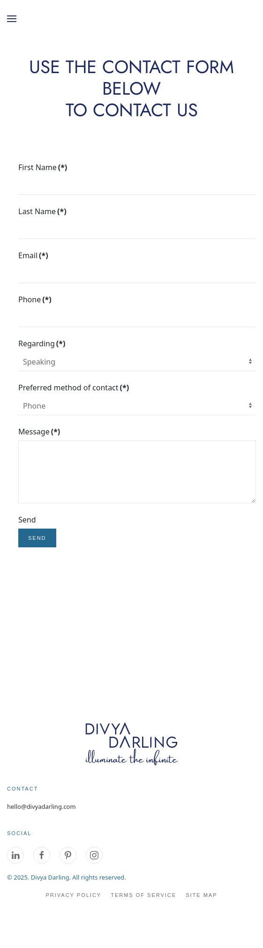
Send (27, 520)
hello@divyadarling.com (41, 806)
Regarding (41, 343)
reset (79, 538)
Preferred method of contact (73, 387)
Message (39, 431)
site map (201, 895)
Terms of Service (143, 895)
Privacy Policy (73, 895)
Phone (35, 299)
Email (33, 255)
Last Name (42, 211)
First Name (42, 167)
